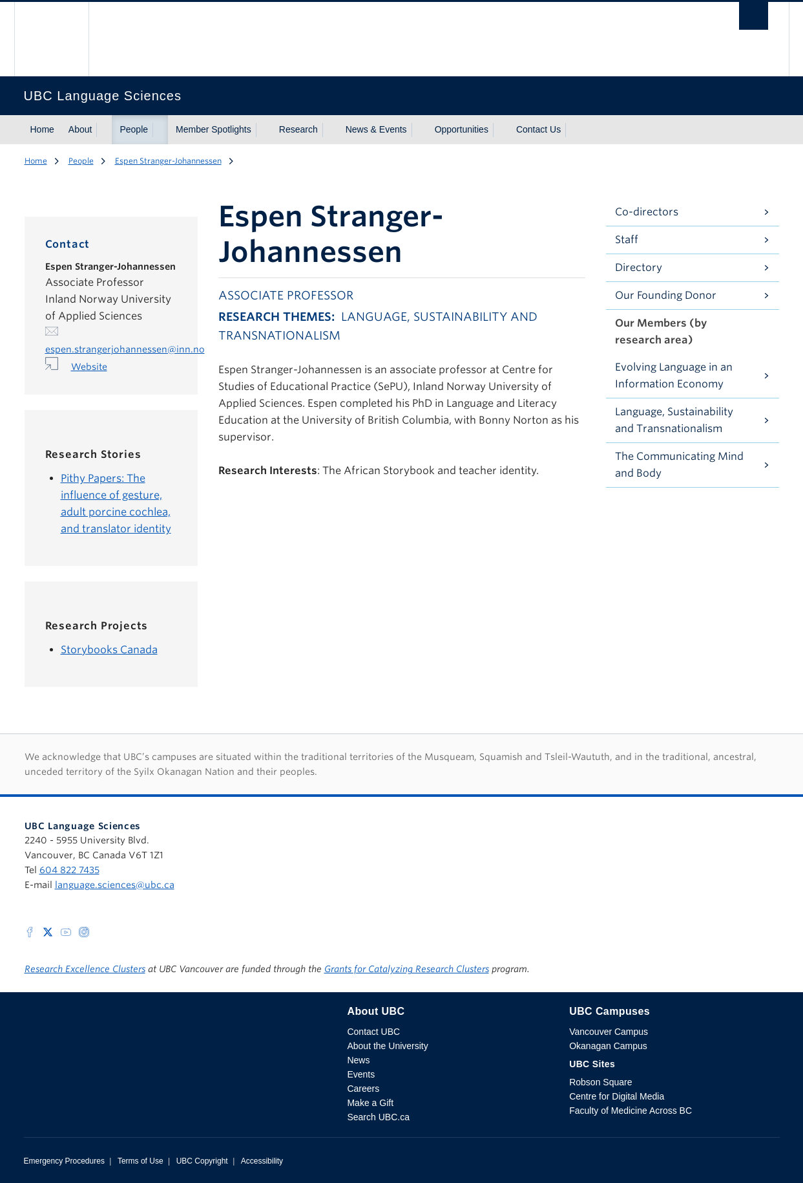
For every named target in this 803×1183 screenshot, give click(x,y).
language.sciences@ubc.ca (114, 885)
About (80, 129)
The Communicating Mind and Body (679, 464)
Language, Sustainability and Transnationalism (674, 420)
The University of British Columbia (51, 39)
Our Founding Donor (665, 295)
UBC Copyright (202, 1161)
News (358, 1060)
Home (42, 129)
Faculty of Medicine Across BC (630, 1110)
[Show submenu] (104, 130)
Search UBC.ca (378, 1117)
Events (361, 1074)
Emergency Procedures (64, 1161)
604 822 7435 (69, 870)
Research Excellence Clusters (85, 969)
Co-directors (646, 212)
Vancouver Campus (608, 1031)
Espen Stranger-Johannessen (168, 161)
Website (89, 367)
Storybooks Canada (109, 650)
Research (298, 129)
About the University (387, 1046)
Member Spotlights (213, 129)
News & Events (376, 129)
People (134, 129)
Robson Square (600, 1082)
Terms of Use (140, 1161)
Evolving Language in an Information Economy (674, 375)
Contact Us (538, 129)
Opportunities (461, 129)
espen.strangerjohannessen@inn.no (125, 349)
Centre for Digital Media (616, 1096)
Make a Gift (370, 1103)
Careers (363, 1088)
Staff (626, 239)
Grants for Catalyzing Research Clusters (406, 969)
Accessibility (262, 1161)
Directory (638, 267)
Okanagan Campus (608, 1046)
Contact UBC (373, 1031)
